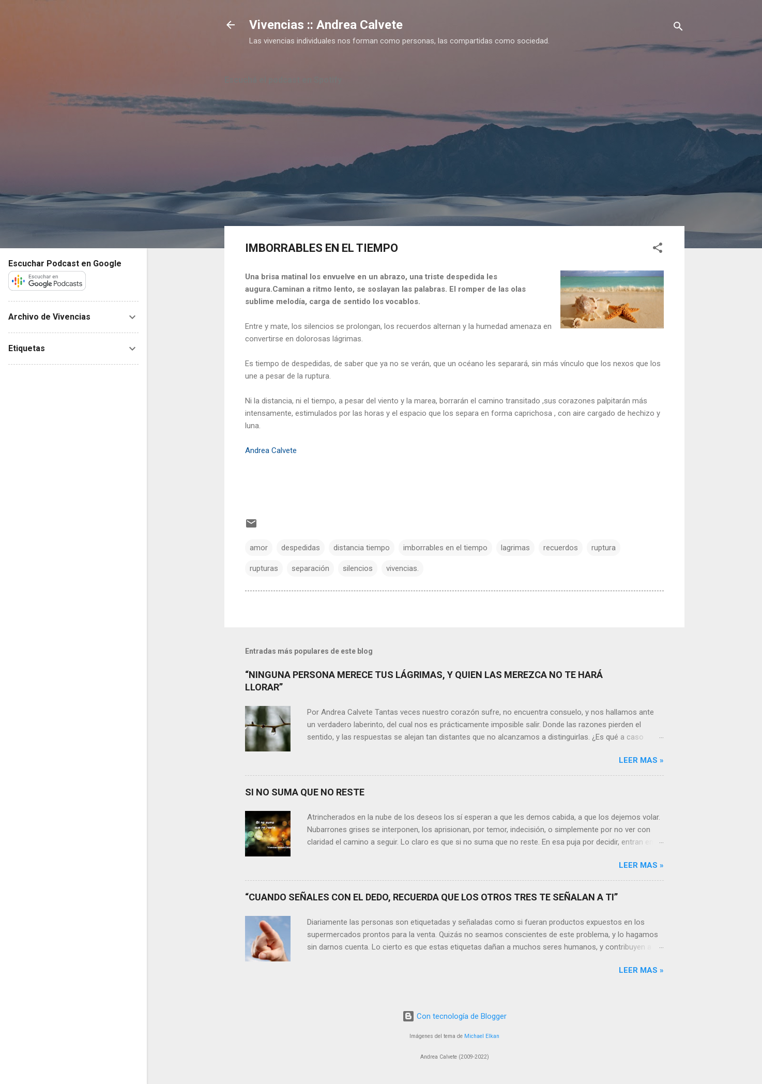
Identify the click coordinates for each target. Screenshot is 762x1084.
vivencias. (402, 568)
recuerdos (560, 547)
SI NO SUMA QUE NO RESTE (304, 792)
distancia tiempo (361, 547)
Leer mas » (641, 760)
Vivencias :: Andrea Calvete (326, 25)
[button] (657, 250)
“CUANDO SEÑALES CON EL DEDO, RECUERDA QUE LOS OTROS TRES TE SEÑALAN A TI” (431, 897)
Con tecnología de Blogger (454, 1016)
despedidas (300, 547)
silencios (358, 568)
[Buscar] (678, 28)
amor (259, 547)
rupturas (264, 568)
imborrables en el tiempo (445, 547)
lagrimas (515, 547)
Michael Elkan (481, 1036)
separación (310, 568)
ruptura (603, 547)
